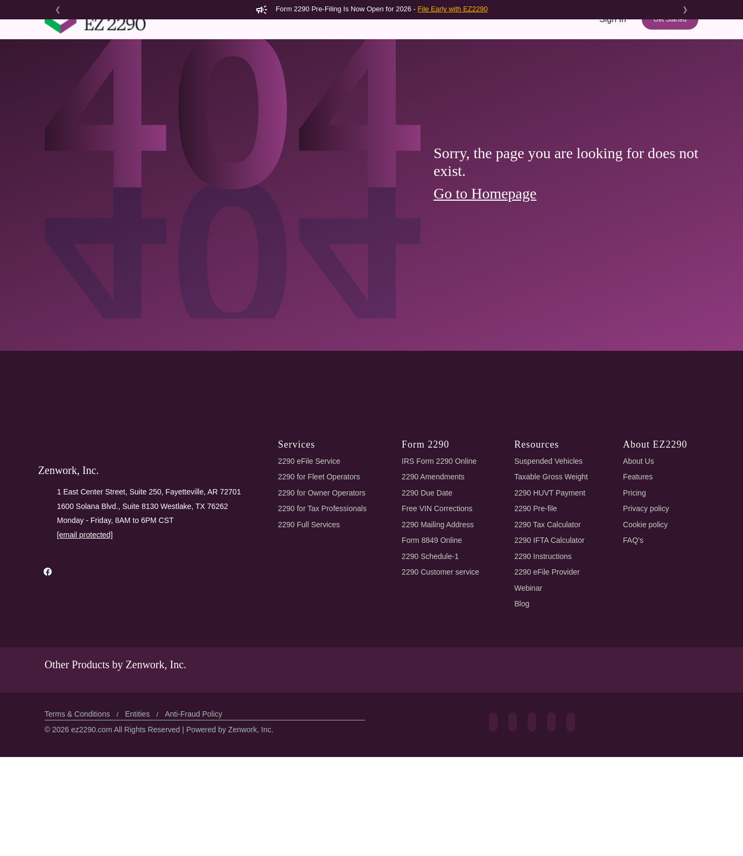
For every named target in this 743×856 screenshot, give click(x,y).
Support (614, 74)
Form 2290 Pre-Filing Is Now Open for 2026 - (372, 8)
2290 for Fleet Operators (320, 567)
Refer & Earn (668, 74)
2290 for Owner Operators (323, 583)
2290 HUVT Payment (550, 583)
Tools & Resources (547, 74)
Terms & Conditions (79, 813)
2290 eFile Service (308, 551)
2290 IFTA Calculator (552, 630)
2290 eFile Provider (549, 662)
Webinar (529, 678)
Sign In (612, 38)
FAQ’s (633, 630)
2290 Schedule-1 (432, 647)
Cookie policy (647, 615)
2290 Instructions (545, 647)
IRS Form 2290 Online (440, 551)
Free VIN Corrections (439, 599)
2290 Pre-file (537, 599)
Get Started (669, 38)
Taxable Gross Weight (553, 567)
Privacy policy (646, 599)
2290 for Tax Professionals (323, 599)
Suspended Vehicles (549, 551)
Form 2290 (315, 74)
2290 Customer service (443, 662)
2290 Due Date (429, 583)
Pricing (486, 74)
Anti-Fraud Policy (198, 813)
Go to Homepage (489, 283)
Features (442, 74)
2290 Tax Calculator (551, 615)
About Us (639, 551)
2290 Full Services (308, 615)
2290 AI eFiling (381, 74)
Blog (522, 694)
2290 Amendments (435, 567)
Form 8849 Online (434, 630)
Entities (141, 813)
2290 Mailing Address (439, 615)
